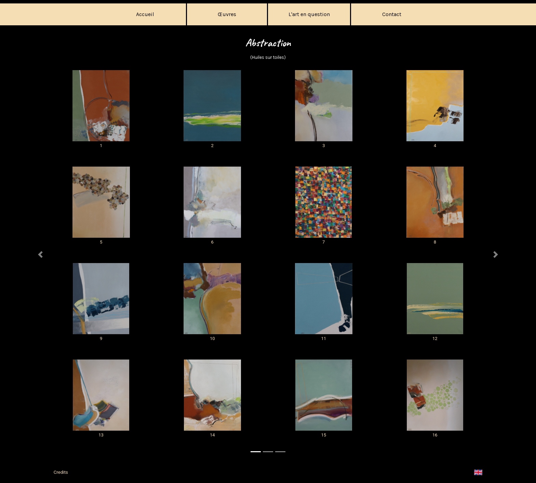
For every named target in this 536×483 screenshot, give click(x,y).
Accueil (145, 14)
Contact (391, 14)
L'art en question (309, 14)
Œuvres (227, 14)
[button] (40, 265)
